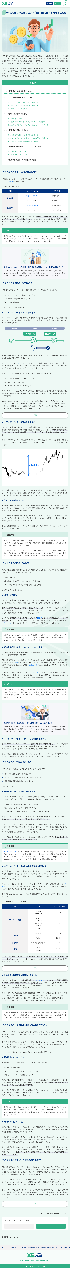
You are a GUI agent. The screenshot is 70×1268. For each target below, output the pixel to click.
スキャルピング (31, 196)
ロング (17, 363)
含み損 (15, 662)
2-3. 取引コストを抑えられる (18, 109)
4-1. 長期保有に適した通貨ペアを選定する (23, 135)
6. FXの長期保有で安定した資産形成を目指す (20, 160)
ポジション (9, 181)
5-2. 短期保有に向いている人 (18, 154)
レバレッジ (36, 672)
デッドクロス (8, 623)
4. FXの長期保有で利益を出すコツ (16, 130)
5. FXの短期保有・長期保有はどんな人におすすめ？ (22, 146)
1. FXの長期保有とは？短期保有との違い (18, 91)
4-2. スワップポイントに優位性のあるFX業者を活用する (28, 138)
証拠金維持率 (34, 665)
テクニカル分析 (40, 980)
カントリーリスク (10, 852)
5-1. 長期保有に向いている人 (18, 151)
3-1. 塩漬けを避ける (15, 119)
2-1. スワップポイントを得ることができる (23, 102)
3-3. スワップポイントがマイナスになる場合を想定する (28, 125)
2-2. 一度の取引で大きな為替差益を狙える (23, 105)
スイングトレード (31, 205)
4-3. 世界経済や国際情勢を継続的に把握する (24, 141)
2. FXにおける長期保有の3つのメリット (18, 97)
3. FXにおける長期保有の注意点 (15, 114)
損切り (39, 618)
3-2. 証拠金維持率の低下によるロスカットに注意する (27, 122)
